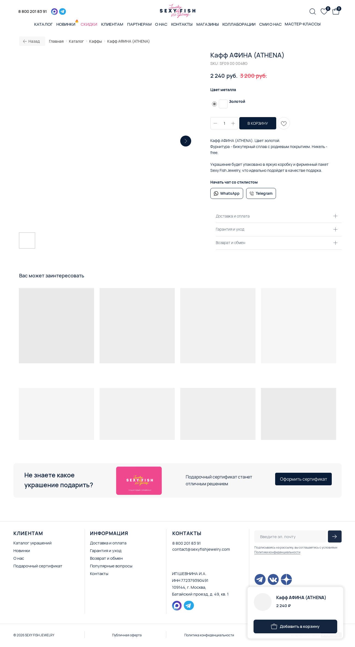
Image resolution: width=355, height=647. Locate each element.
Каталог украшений (32, 543)
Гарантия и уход (105, 550)
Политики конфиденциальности (277, 552)
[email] (290, 536)
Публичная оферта (127, 635)
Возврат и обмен (106, 558)
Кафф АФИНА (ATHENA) (128, 41)
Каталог (76, 41)
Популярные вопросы (111, 566)
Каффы (95, 41)
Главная (56, 41)
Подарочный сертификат (37, 566)
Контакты (99, 573)
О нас (18, 558)
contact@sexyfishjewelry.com (201, 549)
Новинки (21, 550)
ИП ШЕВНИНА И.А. (189, 573)
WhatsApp (230, 193)
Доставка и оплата (108, 543)
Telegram (264, 193)
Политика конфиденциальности (209, 635)
